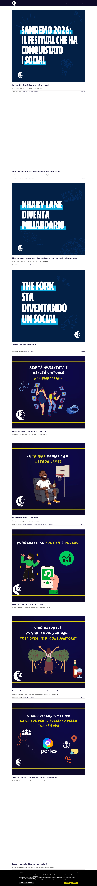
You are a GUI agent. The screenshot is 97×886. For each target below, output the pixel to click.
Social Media (30, 91)
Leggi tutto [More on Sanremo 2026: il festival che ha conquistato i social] (83, 91)
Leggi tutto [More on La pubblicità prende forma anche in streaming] (83, 610)
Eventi (23, 91)
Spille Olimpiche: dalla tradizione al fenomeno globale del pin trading (36, 171)
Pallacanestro (45, 524)
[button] (78, 873)
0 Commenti (36, 91)
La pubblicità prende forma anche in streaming (28, 604)
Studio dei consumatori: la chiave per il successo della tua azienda (35, 777)
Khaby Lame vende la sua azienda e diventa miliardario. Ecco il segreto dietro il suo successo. (44, 258)
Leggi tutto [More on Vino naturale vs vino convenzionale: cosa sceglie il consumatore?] (83, 697)
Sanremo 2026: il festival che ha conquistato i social (30, 85)
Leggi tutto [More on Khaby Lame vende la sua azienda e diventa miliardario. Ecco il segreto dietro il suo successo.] (83, 264)
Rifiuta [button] (67, 882)
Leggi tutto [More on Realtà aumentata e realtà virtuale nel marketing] (83, 437)
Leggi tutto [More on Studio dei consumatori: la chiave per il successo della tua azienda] (83, 784)
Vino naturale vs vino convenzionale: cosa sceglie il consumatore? (35, 691)
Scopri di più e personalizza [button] (26, 882)
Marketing (26, 91)
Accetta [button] (74, 882)
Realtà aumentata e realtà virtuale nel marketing (29, 431)
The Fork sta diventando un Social (24, 345)
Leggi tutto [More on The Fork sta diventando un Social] (83, 351)
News (28, 178)
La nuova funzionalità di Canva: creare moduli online (30, 864)
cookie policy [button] (35, 876)
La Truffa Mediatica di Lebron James (25, 518)
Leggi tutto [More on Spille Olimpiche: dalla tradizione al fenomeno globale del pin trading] (83, 178)
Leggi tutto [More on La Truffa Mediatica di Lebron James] (83, 524)
